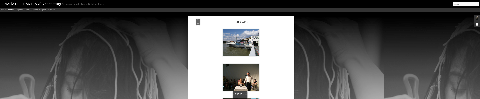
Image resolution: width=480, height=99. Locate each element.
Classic (4, 10)
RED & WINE (241, 22)
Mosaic (27, 10)
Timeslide (51, 10)
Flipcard (11, 10)
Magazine (19, 10)
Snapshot (42, 10)
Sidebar (35, 10)
